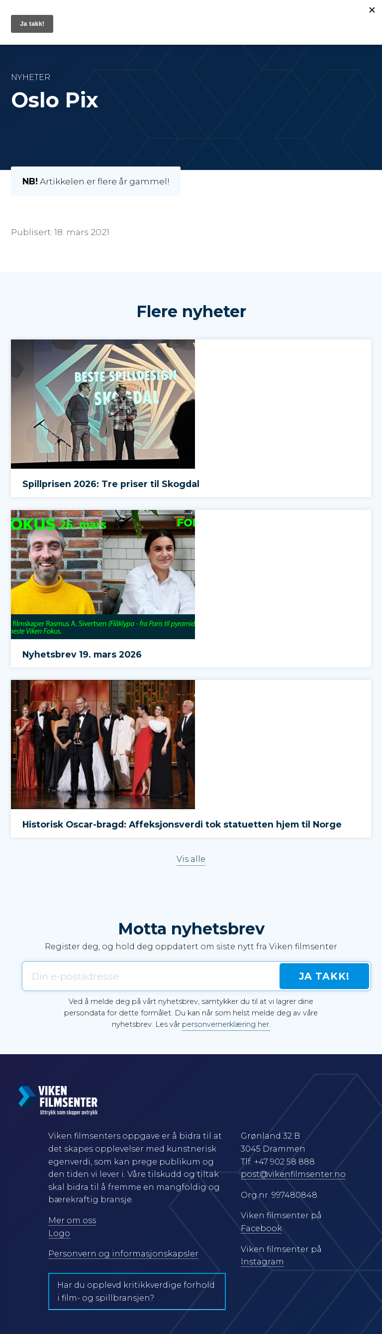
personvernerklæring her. (226, 1024)
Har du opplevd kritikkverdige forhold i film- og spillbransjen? (136, 1291)
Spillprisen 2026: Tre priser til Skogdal (110, 484)
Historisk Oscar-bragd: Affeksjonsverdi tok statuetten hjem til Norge (182, 824)
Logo (59, 1233)
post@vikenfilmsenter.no (293, 1174)
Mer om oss (72, 1220)
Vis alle (191, 859)
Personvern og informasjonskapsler (123, 1253)
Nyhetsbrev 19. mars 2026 (82, 654)
